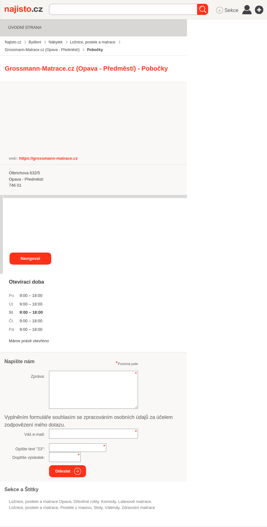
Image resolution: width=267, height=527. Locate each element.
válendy (112, 507)
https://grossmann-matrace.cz (48, 158)
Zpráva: (38, 376)
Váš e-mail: (34, 434)
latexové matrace (134, 501)
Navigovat (30, 258)
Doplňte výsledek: (28, 457)
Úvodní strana (24, 27)
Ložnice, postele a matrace (33, 507)
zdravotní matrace (138, 507)
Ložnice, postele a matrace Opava (40, 501)
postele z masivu (75, 507)
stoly (98, 507)
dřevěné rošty (86, 501)
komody (108, 501)
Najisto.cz (27, 9)
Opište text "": (30, 449)
